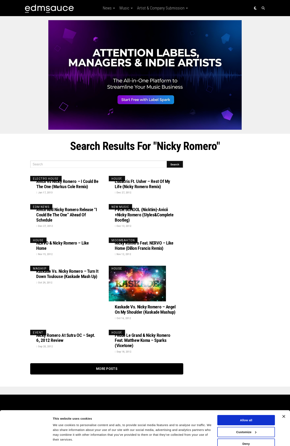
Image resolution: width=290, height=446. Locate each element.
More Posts (106, 377)
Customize (246, 419)
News (107, 8)
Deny (246, 431)
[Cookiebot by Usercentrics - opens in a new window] (26, 438)
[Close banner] (283, 404)
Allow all (246, 408)
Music (124, 8)
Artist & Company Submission (160, 8)
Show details (62, 438)
